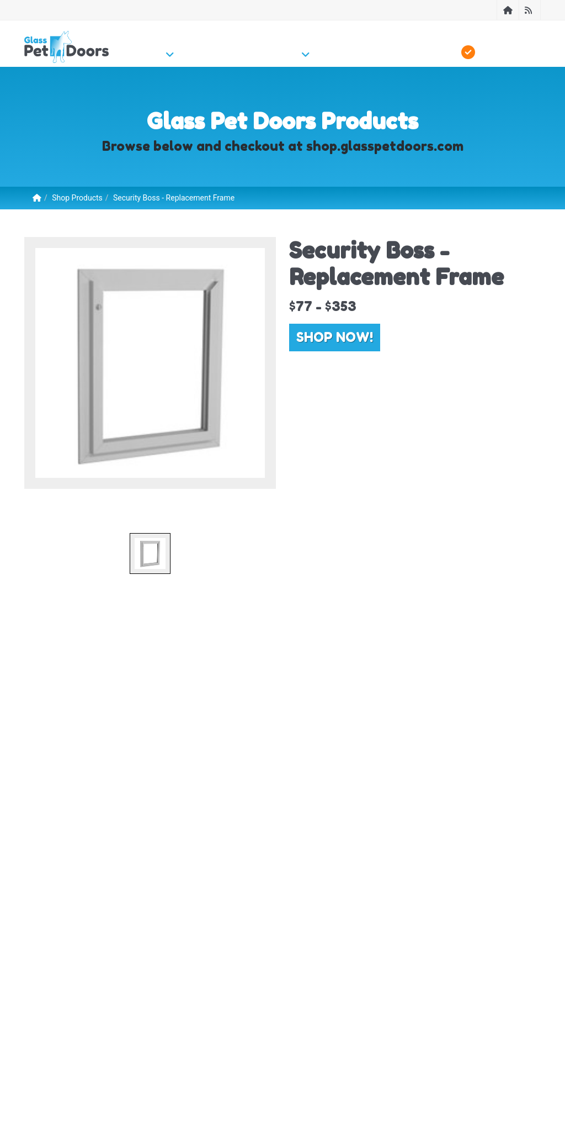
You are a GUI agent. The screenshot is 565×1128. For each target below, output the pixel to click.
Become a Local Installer (185, 1025)
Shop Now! (334, 337)
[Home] (508, 10)
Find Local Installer (99, 1025)
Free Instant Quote (347, 1025)
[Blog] (530, 10)
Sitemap (252, 1025)
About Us (40, 1025)
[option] (150, 363)
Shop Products (77, 197)
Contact (500, 995)
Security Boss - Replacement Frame (173, 197)
